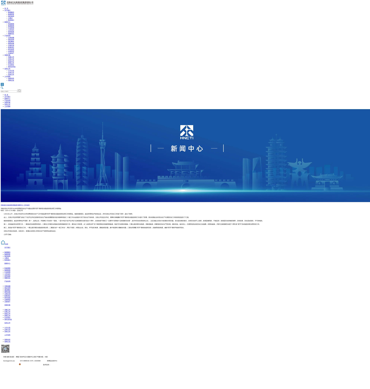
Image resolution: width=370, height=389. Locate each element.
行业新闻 (11, 28)
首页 (4, 244)
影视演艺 (11, 47)
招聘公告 (11, 80)
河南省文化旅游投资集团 (9, 205)
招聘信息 (11, 78)
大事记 (10, 18)
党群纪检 (7, 55)
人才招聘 (7, 76)
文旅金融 (11, 37)
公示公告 (11, 70)
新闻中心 (7, 22)
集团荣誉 (11, 14)
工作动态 (11, 30)
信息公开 (7, 68)
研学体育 (11, 49)
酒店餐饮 (11, 41)
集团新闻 (11, 26)
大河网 (53, 364)
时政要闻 (11, 24)
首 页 (6, 8)
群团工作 (11, 63)
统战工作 (11, 61)
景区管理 (11, 39)
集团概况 (11, 12)
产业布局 (7, 35)
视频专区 (11, 33)
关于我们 (7, 10)
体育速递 (11, 31)
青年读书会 (12, 66)
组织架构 (11, 16)
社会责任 (11, 65)
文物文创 (11, 45)
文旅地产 (11, 53)
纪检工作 (11, 59)
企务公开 (11, 72)
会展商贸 (11, 51)
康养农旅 (11, 43)
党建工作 (11, 57)
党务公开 (11, 74)
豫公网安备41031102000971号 (30, 364)
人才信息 (7, 335)
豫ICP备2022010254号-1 (8, 364)
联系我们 (11, 20)
